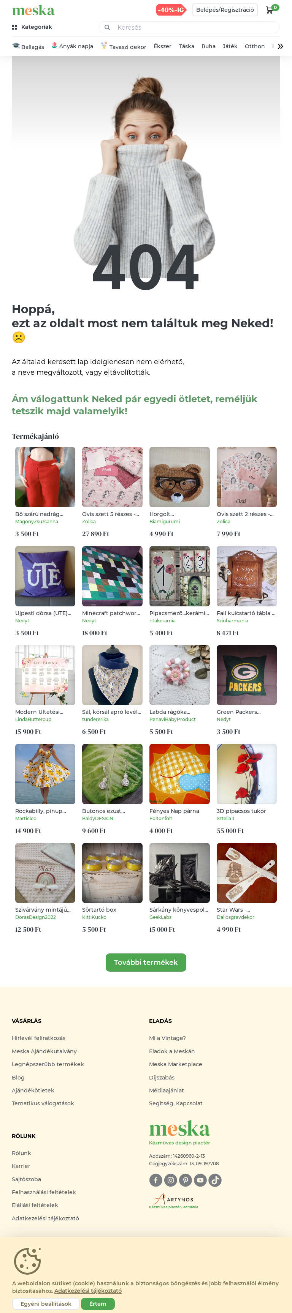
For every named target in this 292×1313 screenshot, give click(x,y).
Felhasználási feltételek (44, 1192)
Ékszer (162, 46)
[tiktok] (215, 1180)
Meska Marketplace (175, 1065)
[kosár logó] (269, 9)
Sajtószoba (26, 1179)
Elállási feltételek (35, 1206)
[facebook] (155, 1180)
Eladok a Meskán (172, 1051)
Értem (97, 1303)
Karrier (21, 1166)
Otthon (255, 46)
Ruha (209, 46)
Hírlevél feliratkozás (38, 1038)
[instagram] (170, 1180)
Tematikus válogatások (43, 1104)
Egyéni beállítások (46, 1303)
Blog (18, 1078)
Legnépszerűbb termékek (48, 1065)
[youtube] (200, 1180)
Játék (230, 46)
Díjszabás (162, 1078)
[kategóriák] (33, 27)
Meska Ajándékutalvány (44, 1051)
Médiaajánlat (166, 1090)
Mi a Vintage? (167, 1038)
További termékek (146, 963)
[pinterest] (185, 1180)
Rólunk (21, 1153)
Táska (186, 46)
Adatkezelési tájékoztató (45, 1218)
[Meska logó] (214, 1133)
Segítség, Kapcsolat (176, 1104)
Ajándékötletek (33, 1090)
